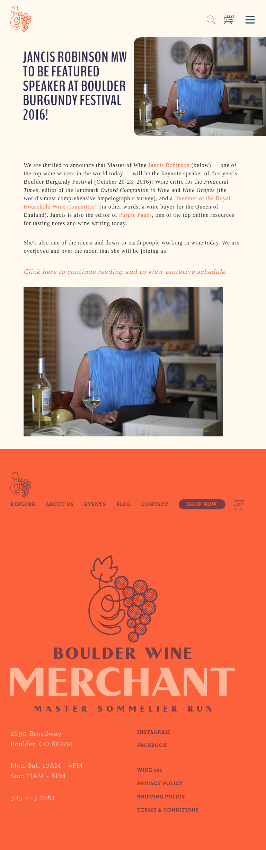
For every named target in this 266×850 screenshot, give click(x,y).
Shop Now (202, 513)
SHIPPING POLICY (161, 805)
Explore (22, 513)
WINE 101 (149, 779)
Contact (154, 513)
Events (95, 513)
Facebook (152, 754)
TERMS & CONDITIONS (168, 819)
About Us (60, 513)
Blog (123, 513)
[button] (250, 18)
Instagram (153, 741)
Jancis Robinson (168, 166)
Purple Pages (135, 216)
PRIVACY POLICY (160, 792)
